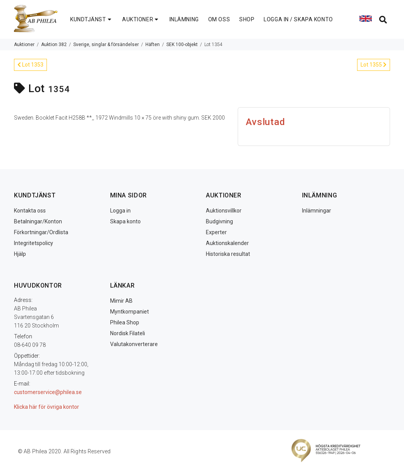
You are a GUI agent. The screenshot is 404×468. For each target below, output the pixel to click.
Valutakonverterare (134, 344)
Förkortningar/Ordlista (41, 232)
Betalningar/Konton (38, 221)
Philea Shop (124, 322)
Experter (216, 232)
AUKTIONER (141, 19)
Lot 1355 (374, 65)
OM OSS (219, 19)
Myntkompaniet (129, 312)
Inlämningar (316, 210)
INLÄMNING (184, 19)
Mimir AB (121, 301)
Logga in (120, 210)
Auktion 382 (54, 44)
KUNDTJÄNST (91, 19)
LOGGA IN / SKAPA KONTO (298, 19)
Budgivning (219, 221)
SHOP (246, 19)
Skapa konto (125, 221)
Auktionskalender (227, 243)
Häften (152, 44)
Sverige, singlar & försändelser (106, 44)
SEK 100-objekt (182, 44)
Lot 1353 (30, 65)
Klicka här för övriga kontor (46, 407)
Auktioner (24, 44)
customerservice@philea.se (48, 392)
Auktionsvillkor (224, 210)
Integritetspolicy (33, 243)
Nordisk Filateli (127, 333)
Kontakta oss (30, 210)
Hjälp (20, 254)
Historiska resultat (228, 254)
